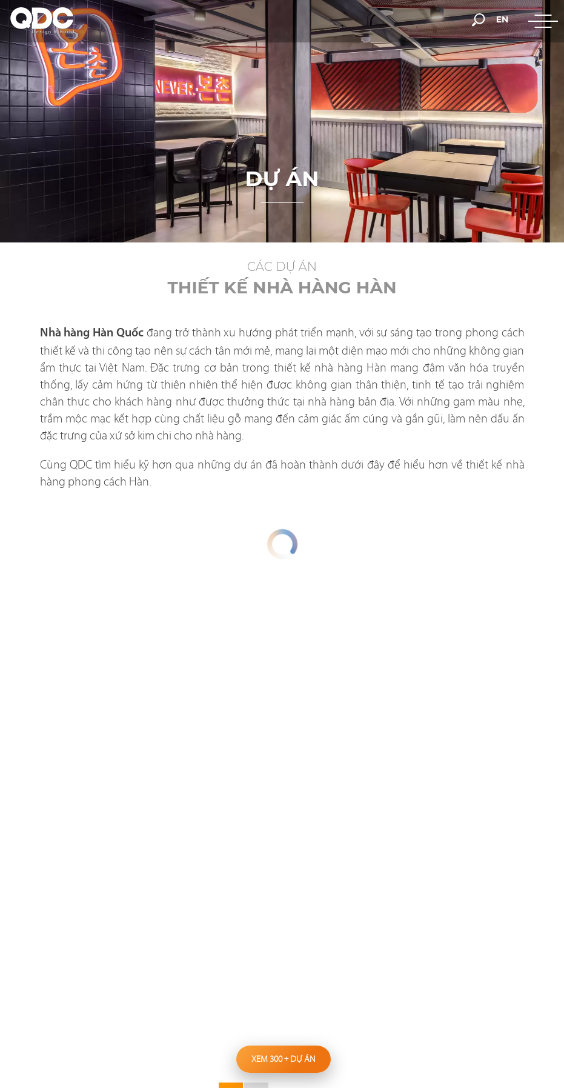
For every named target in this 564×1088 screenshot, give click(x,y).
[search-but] (478, 19)
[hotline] (365, 19)
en (502, 19)
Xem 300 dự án (283, 1058)
